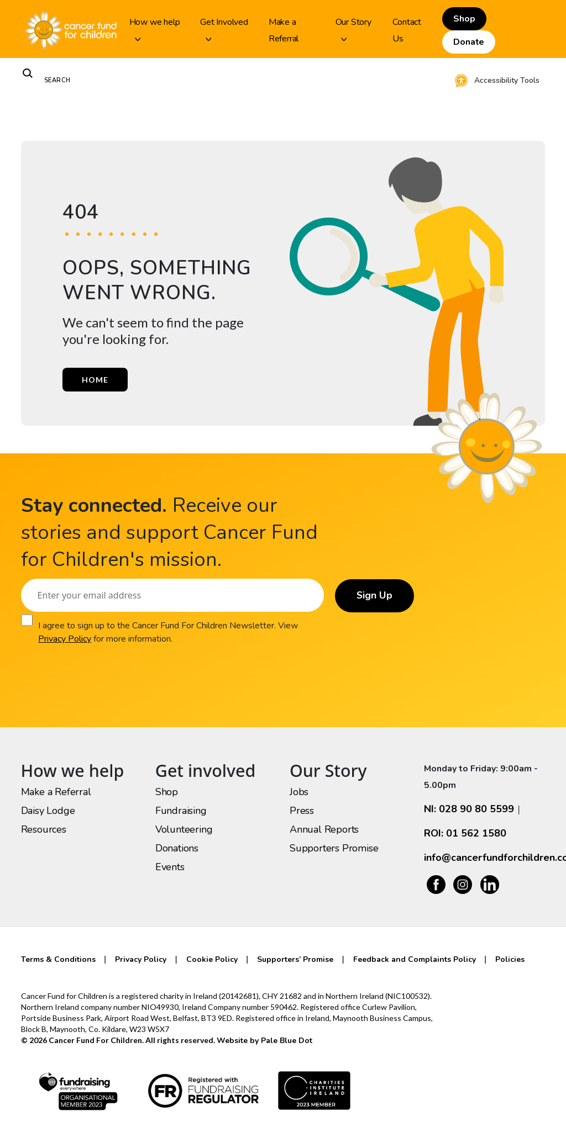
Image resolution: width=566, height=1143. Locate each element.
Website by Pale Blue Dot (264, 1040)
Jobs (299, 791)
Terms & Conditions (58, 959)
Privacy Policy (64, 639)
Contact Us (406, 30)
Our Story (353, 28)
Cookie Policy (212, 959)
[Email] (172, 595)
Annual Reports (324, 829)
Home (95, 379)
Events (170, 867)
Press (302, 810)
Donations (176, 848)
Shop (464, 19)
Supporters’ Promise (295, 959)
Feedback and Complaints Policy (414, 959)
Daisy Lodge (48, 810)
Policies (510, 959)
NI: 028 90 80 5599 (469, 809)
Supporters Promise (334, 848)
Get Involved (224, 28)
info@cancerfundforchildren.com (484, 857)
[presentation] (105, 667)
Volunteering (184, 829)
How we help (154, 28)
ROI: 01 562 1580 (465, 833)
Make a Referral (283, 30)
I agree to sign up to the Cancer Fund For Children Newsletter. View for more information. (168, 632)
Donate (468, 42)
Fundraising (181, 810)
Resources (43, 829)
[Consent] (27, 620)
